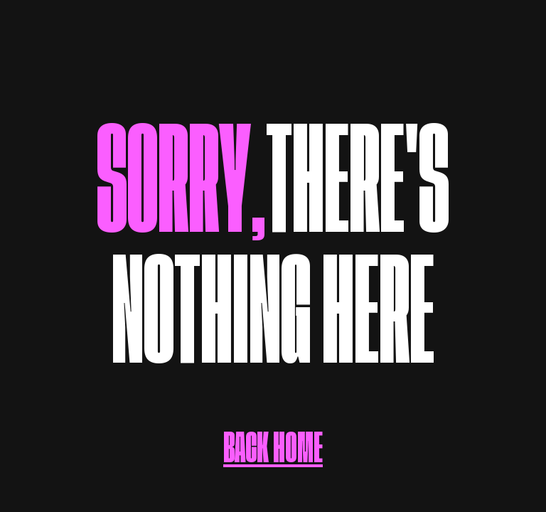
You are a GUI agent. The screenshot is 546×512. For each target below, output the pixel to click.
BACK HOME (273, 434)
